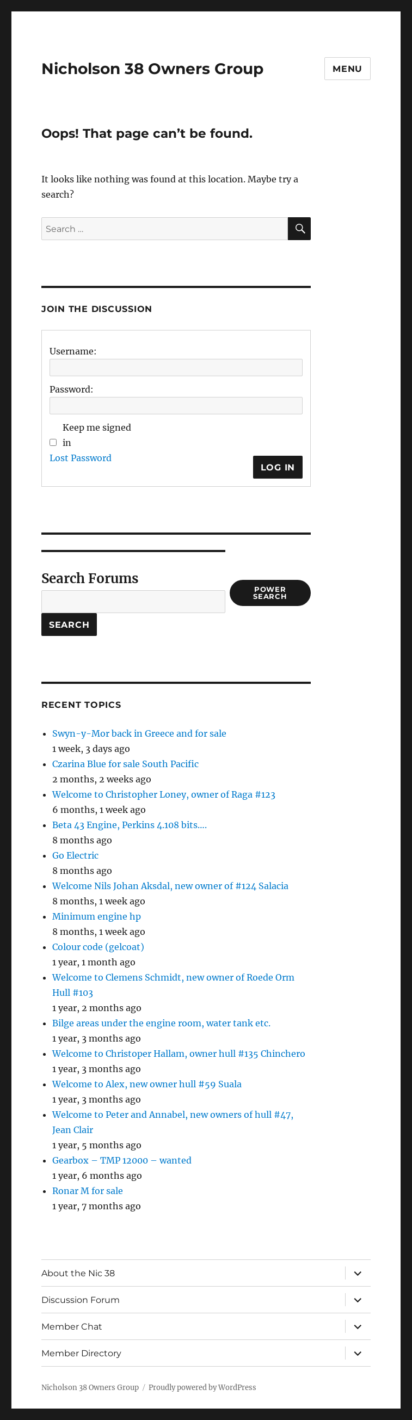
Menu (347, 69)
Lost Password (81, 457)
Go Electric (75, 855)
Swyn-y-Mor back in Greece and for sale (139, 733)
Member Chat (71, 1326)
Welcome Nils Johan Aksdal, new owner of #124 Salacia (170, 885)
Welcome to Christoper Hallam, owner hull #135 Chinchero (178, 1053)
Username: (73, 351)
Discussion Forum (80, 1300)
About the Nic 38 (78, 1273)
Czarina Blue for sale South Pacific (125, 763)
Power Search (270, 593)
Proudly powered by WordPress (202, 1387)
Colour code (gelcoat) (98, 946)
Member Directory (81, 1353)
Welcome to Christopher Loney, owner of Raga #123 (163, 794)
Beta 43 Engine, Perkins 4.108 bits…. (129, 824)
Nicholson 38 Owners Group (152, 68)
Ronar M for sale (87, 1190)
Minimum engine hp (96, 916)
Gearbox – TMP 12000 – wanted (122, 1160)
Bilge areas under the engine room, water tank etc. (161, 1023)
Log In (278, 467)
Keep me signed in (97, 435)
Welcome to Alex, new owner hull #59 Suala (147, 1084)
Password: (72, 389)
